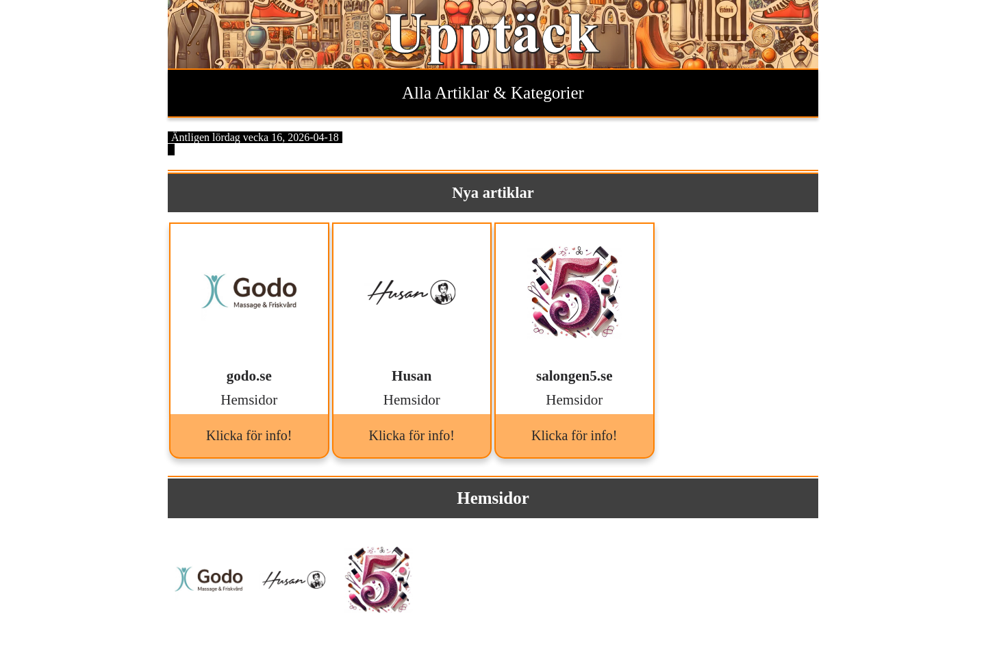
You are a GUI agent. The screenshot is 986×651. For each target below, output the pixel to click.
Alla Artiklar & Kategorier (493, 93)
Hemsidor (493, 498)
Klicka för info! (249, 435)
